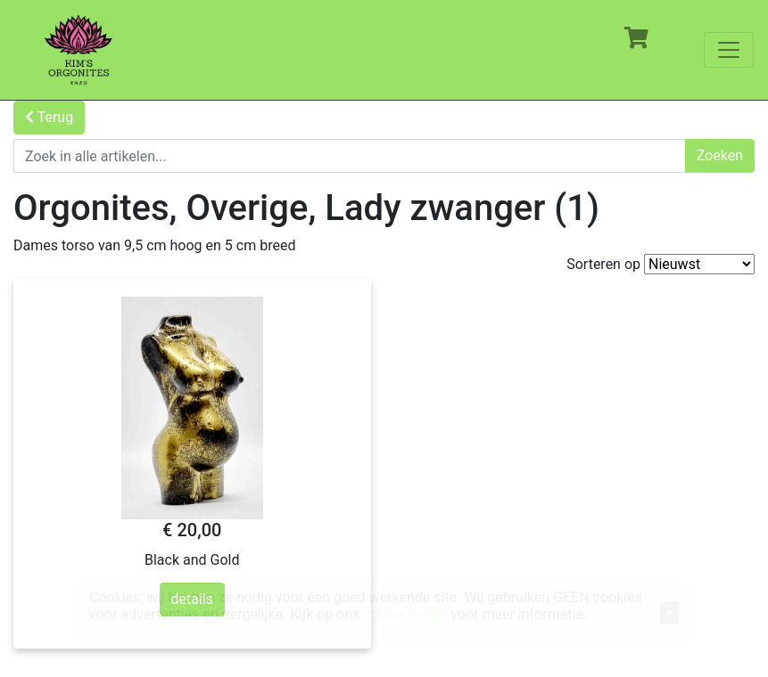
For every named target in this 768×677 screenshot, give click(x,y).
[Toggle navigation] (729, 50)
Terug (49, 117)
